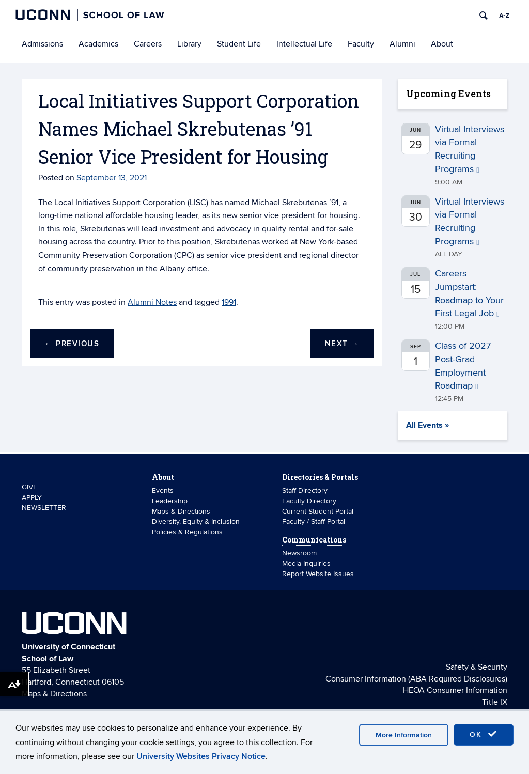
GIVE (29, 487)
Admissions (42, 44)
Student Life (239, 44)
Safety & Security (476, 667)
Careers (148, 44)
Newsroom (300, 553)
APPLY (32, 497)
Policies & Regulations (187, 532)
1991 (229, 302)
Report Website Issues (318, 573)
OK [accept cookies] (483, 734)
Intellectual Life (304, 44)
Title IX (494, 702)
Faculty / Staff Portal (313, 521)
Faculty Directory (309, 501)
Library (189, 44)
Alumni (402, 44)
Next (342, 344)
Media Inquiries (306, 563)
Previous (71, 344)
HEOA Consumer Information (455, 690)
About (442, 44)
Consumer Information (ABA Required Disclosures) (416, 679)
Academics (98, 44)
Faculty (361, 44)
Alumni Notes (152, 302)
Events (163, 490)
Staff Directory (305, 490)
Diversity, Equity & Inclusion (196, 521)
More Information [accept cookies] (404, 735)
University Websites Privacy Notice (201, 756)
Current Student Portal (317, 511)
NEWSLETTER (44, 507)
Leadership (170, 501)
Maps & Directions (181, 511)
